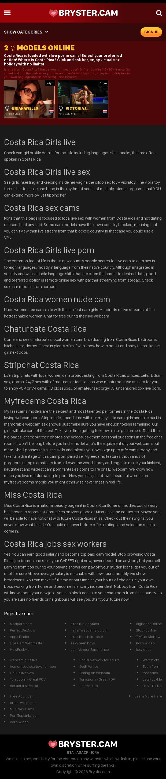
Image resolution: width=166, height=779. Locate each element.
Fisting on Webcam (94, 673)
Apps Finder (19, 636)
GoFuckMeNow (22, 673)
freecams (150, 673)
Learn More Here (148, 696)
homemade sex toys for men (33, 666)
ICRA (95, 752)
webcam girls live (24, 660)
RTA (70, 752)
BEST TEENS (152, 686)
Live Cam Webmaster (27, 643)
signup (151, 31)
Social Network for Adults (99, 660)
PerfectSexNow (22, 630)
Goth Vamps (89, 666)
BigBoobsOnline (149, 624)
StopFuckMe (146, 630)
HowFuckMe (19, 649)
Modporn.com (21, 624)
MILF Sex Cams (22, 709)
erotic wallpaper (23, 702)
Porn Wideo (145, 643)
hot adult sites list (24, 686)
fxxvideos (144, 649)
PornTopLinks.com (24, 715)
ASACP (82, 752)
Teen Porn (151, 666)
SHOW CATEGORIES (23, 32)
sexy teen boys (83, 643)
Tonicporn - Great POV (28, 679)
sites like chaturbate (87, 636)
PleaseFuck (88, 686)
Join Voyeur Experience (90, 649)
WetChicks (151, 660)
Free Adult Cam (22, 696)
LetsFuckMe (152, 679)
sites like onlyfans (85, 624)
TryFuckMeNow (148, 636)
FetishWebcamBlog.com (90, 630)
